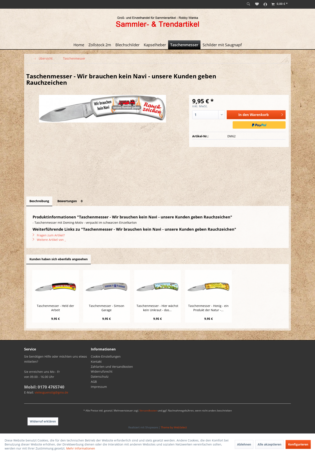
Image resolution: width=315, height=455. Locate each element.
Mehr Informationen (80, 448)
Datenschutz (100, 377)
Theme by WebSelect (174, 427)
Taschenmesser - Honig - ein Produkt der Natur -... (208, 308)
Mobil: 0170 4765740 (44, 387)
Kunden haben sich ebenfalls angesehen (58, 259)
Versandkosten (148, 410)
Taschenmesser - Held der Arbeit (55, 308)
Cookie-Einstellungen (106, 356)
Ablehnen (244, 444)
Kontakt (96, 362)
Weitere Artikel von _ (49, 240)
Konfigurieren (298, 444)
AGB (94, 382)
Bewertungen (70, 201)
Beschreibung (39, 201)
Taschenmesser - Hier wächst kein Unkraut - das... (157, 308)
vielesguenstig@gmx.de (51, 392)
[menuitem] (248, 4)
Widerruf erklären (43, 421)
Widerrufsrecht (101, 371)
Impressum (99, 387)
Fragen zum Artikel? (49, 235)
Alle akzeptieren (269, 444)
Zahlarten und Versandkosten (112, 367)
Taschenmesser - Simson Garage (106, 308)
